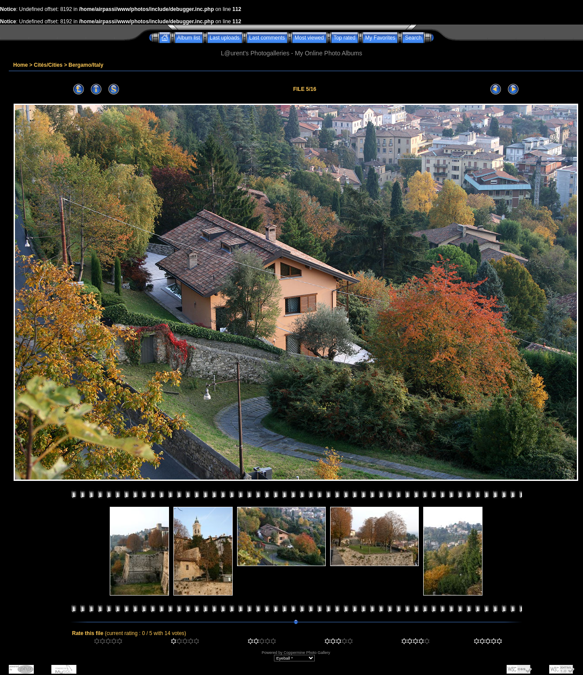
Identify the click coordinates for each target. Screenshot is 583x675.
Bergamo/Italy (85, 65)
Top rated (345, 38)
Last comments (267, 38)
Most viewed (309, 38)
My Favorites (380, 38)
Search (413, 38)
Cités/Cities (48, 65)
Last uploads (225, 38)
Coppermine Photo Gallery (307, 652)
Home (20, 65)
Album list (188, 38)
